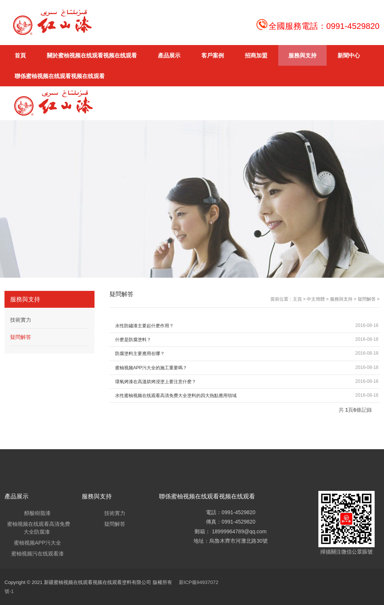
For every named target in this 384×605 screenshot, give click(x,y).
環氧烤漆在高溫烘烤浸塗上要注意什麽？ (155, 381)
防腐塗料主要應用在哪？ (140, 353)
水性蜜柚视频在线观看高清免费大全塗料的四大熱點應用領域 (176, 395)
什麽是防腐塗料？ (133, 339)
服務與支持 (341, 299)
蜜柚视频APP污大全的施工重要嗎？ (151, 367)
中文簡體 (316, 299)
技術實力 (20, 320)
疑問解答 (367, 299)
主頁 (297, 299)
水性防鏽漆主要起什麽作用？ (144, 325)
